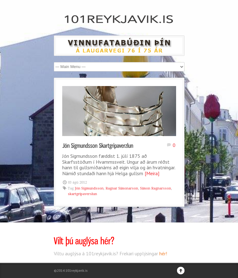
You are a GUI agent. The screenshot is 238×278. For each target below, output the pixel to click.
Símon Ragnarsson (155, 188)
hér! (163, 253)
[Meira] (152, 173)
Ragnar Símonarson (121, 188)
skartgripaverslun (82, 194)
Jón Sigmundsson (89, 188)
